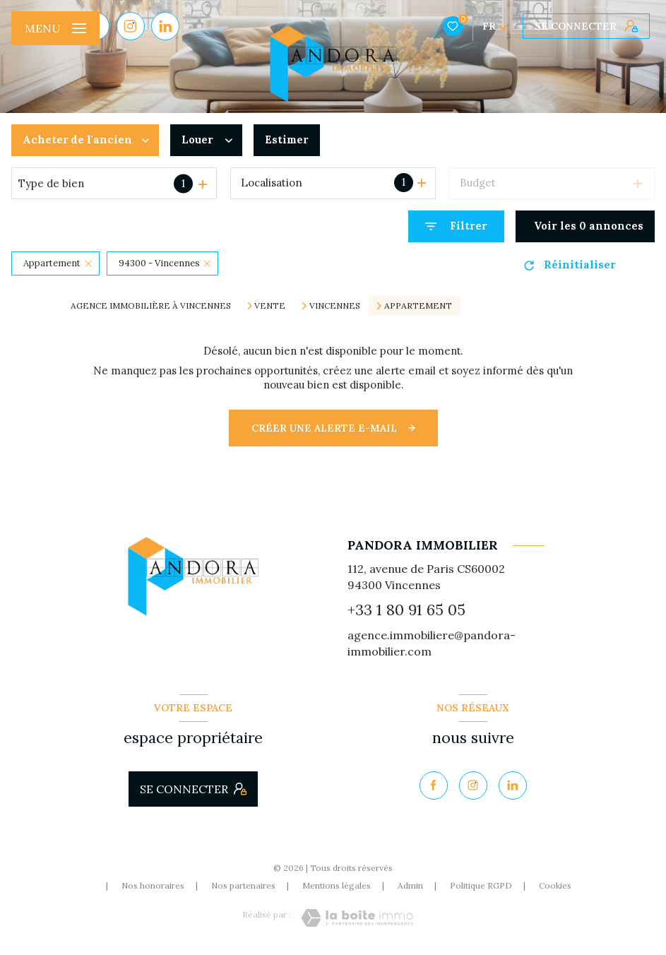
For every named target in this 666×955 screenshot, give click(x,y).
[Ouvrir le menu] (55, 28)
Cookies (555, 886)
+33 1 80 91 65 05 (406, 609)
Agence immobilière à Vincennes (151, 305)
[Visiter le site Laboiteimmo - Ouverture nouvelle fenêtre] (357, 918)
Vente (269, 306)
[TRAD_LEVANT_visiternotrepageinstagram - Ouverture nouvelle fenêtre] (131, 26)
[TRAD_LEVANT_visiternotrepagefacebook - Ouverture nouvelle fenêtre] (434, 785)
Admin (410, 885)
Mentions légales (336, 885)
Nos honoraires (152, 885)
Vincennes (334, 306)
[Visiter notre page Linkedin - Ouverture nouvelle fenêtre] (165, 26)
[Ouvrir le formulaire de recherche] (456, 226)
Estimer (287, 139)
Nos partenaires (243, 885)
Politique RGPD (481, 885)
